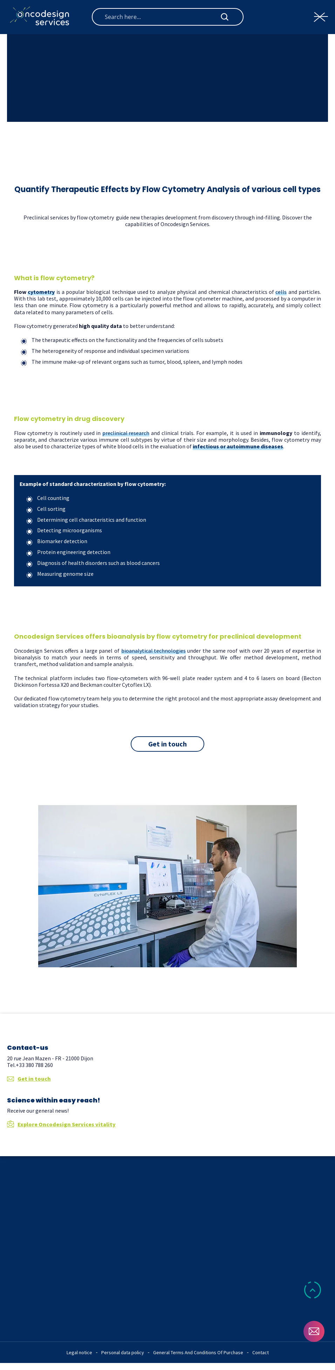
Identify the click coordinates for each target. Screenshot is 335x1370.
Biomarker (50, 541)
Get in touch (29, 1078)
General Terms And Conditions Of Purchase (198, 1352)
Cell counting (53, 497)
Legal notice (79, 1352)
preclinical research (125, 433)
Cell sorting (51, 508)
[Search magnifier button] (225, 17)
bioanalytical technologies (153, 650)
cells (281, 292)
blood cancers (143, 562)
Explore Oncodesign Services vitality (61, 1124)
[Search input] (162, 17)
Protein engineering (62, 551)
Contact (260, 1352)
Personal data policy (122, 1352)
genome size (78, 573)
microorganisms (82, 530)
